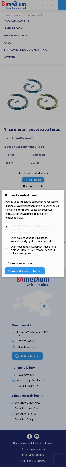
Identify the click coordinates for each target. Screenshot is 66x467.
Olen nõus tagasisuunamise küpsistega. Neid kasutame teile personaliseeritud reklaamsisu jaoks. (33, 250)
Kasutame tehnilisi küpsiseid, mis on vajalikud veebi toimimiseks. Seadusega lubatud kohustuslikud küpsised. (33, 229)
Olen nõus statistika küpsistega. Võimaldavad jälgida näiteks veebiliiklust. (34, 239)
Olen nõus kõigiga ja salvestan (24, 270)
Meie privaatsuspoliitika (27, 213)
